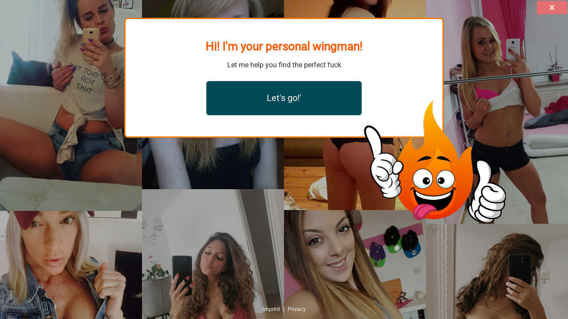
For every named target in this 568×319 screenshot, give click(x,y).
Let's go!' (284, 98)
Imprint (271, 309)
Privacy (297, 309)
